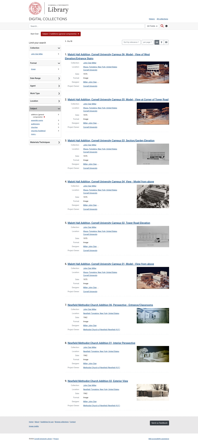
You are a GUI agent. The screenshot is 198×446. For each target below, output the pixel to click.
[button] (61, 34)
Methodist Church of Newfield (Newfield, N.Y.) (101, 330)
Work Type (35, 93)
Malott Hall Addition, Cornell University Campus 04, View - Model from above (111, 181)
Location (34, 101)
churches (34, 127)
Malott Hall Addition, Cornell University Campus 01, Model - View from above (111, 263)
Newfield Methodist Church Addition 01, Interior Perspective (101, 342)
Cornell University (35, 8)
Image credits (34, 426)
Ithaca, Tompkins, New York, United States (100, 67)
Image (33, 69)
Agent (32, 86)
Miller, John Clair (89, 82)
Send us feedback (159, 423)
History (152, 19)
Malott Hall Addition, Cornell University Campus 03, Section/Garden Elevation (111, 140)
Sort (131, 42)
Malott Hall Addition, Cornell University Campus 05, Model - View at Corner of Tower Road (118, 99)
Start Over (35, 34)
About (37, 422)
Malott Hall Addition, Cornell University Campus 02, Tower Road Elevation (109, 222)
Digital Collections (48, 19)
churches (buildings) (38, 131)
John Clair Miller (37, 54)
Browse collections (62, 422)
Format (33, 63)
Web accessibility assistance (158, 439)
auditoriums (35, 124)
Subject (33, 108)
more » (33, 134)
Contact (73, 422)
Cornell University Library (43, 439)
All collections (162, 19)
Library (58, 8)
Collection (34, 48)
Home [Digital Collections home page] (31, 422)
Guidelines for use (47, 422)
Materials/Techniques (40, 142)
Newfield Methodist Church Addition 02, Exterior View (98, 380)
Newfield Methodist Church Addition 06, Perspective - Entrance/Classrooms (110, 304)
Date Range (35, 78)
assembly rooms (37, 120)
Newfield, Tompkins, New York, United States (101, 313)
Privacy (56, 439)
